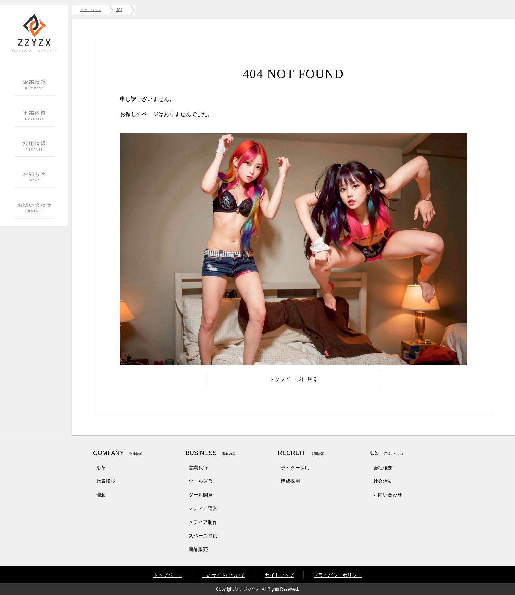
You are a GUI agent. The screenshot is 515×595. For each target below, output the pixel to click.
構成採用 (290, 481)
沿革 (101, 467)
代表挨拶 (105, 481)
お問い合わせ (387, 494)
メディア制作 (203, 522)
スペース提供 (203, 536)
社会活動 (382, 481)
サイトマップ (279, 575)
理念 (101, 494)
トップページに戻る (293, 379)
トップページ (167, 575)
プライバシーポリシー (338, 575)
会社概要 (382, 467)
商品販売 (198, 549)
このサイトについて (223, 575)
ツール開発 (201, 494)
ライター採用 (295, 467)
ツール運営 (201, 481)
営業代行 (198, 467)
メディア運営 (203, 508)
